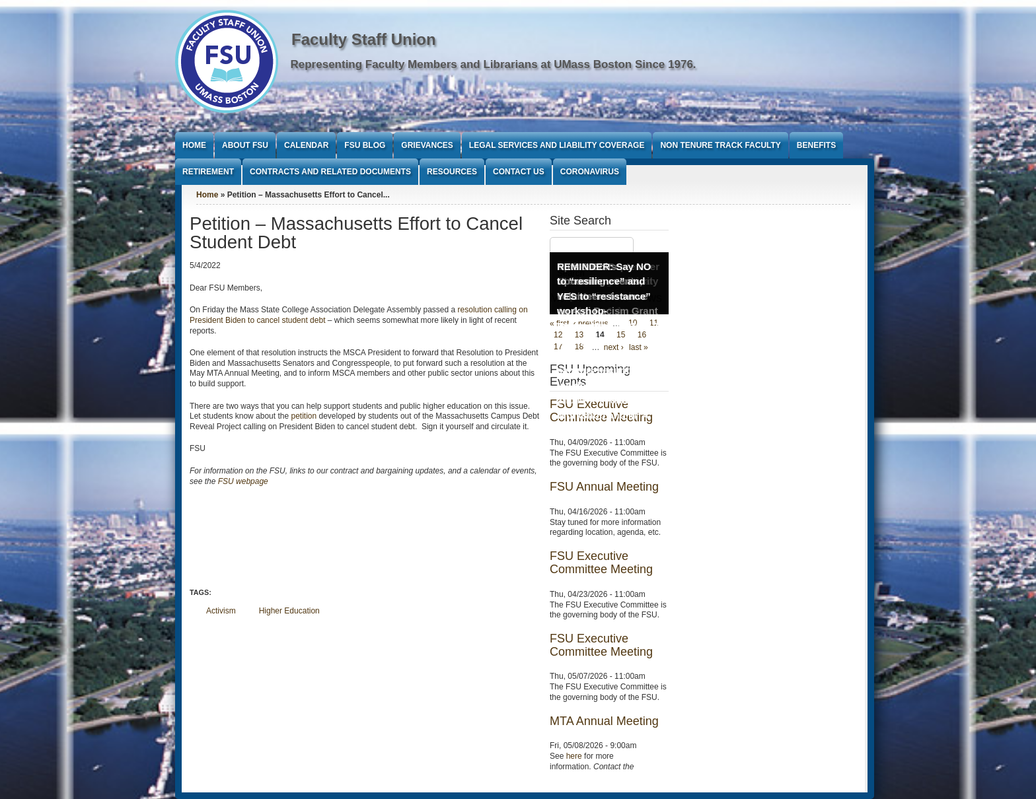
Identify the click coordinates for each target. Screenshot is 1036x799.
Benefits (816, 145)
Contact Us (518, 171)
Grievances (427, 145)
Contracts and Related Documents (330, 171)
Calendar (306, 145)
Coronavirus (589, 171)
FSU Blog (364, 145)
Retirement (208, 171)
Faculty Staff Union (363, 39)
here (574, 756)
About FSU (245, 145)
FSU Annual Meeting (604, 486)
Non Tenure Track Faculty (720, 145)
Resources (452, 171)
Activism (221, 610)
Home (194, 145)
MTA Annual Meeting (604, 721)
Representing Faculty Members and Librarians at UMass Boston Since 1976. (493, 64)
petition (303, 416)
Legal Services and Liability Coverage (557, 145)
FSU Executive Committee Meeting (601, 562)
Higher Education (289, 610)
